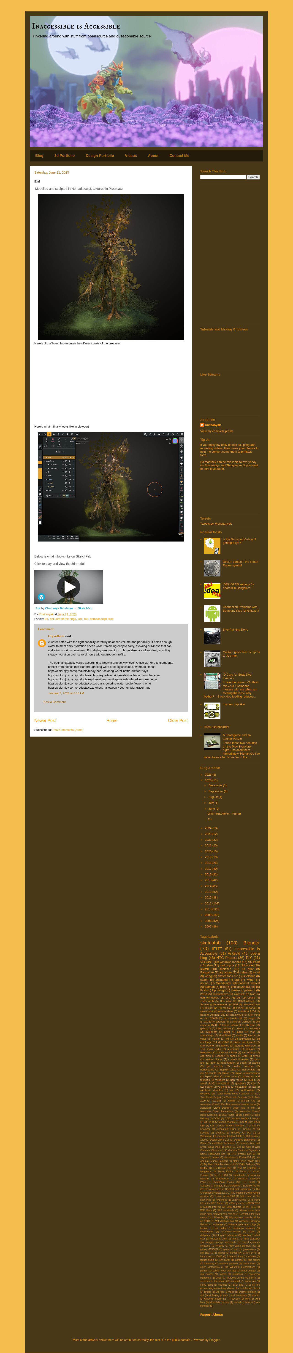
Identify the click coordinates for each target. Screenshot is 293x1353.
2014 (208, 886)
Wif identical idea (224, 1221)
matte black (249, 1263)
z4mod (237, 1302)
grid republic (215, 1066)
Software (224, 1045)
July (212, 802)
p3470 (240, 1007)
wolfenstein (247, 1090)
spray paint (206, 1285)
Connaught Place (226, 1129)
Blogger (214, 1340)
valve (203, 1038)
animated (221, 979)
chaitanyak (238, 986)
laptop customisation (247, 1072)
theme (251, 1035)
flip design (218, 990)
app (237, 979)
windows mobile (230, 962)
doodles (242, 972)
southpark (235, 1281)
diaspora (232, 1235)
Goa (238, 1147)
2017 (208, 868)
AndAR (231, 1100)
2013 (208, 891)
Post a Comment (54, 702)
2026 (208, 774)
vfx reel (220, 1292)
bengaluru (206, 1052)
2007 (208, 926)
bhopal (203, 1228)
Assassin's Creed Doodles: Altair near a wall (227, 1108)
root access (206, 1274)
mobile (227, 1007)
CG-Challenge (246, 1000)
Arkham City (248, 1100)
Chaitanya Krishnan (59, 608)
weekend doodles (211, 1090)
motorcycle (227, 965)
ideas (240, 1028)
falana (235, 1238)
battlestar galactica (238, 1224)
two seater (206, 1086)
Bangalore (207, 972)
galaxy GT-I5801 (209, 1249)
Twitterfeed (221, 1200)
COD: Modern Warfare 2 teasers (242, 1118)
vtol (254, 1086)
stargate (222, 1285)
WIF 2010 (251, 1207)
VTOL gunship (236, 1203)
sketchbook (223, 1083)
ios (202, 1072)
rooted (223, 1274)
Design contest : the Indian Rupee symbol (240, 563)
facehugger (228, 1062)
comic (233, 1055)
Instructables (220, 993)
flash (203, 990)
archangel (218, 1224)
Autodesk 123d (247, 1011)
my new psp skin (234, 704)
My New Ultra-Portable (216, 1164)
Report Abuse (211, 1314)
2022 (208, 839)
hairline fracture (243, 1066)
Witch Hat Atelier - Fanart (224, 813)
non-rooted (236, 1079)
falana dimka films (233, 1024)
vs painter (241, 1086)
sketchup (249, 976)
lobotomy (209, 1263)
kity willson (56, 636)
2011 (208, 903)
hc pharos (219, 1253)
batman (210, 986)
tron (253, 1083)
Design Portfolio (100, 156)
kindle (213, 1072)
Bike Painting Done (235, 629)
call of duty (248, 1052)
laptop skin (212, 1076)
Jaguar (204, 1157)
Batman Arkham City (212, 1014)
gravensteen (249, 1249)
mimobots (211, 1031)
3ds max (225, 1000)
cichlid (233, 1021)
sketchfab (210, 942)
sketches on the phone (212, 1281)
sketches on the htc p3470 (241, 1277)
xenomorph (207, 1000)
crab (245, 1055)
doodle (215, 997)
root (252, 1031)
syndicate (240, 1083)
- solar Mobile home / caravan (232, 1093)
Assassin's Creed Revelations (216, 1111)
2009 (208, 915)
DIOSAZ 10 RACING (228, 1132)
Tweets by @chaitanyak (216, 523)
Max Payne (207, 1045)
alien (209, 965)
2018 (208, 862)
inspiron (252, 1256)
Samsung (206, 1004)
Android (234, 953)
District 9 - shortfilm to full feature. (218, 1143)
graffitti (256, 1062)
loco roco (231, 1076)
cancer (220, 1055)
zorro (203, 994)
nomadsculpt (98, 619)
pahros (204, 1270)
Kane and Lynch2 (244, 1042)
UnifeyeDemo (239, 1200)
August (214, 797)
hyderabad (206, 1256)
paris (240, 1031)
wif (227, 1038)
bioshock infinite (227, 1052)
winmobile (214, 1302)
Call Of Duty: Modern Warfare (220, 1122)
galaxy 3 (205, 1028)
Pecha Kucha (225, 1171)
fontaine (220, 1246)
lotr (86, 619)
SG (215, 1175)
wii (231, 1090)
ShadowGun (222, 1178)
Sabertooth (239, 1175)
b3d (235, 1004)
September (216, 791)
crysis (256, 1055)
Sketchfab (85, 608)
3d (46, 619)
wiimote (256, 1295)
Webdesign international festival (238, 983)
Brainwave (236, 1014)
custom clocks (213, 1059)
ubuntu (204, 983)
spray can (250, 1281)
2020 (208, 851)
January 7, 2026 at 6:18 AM (66, 693)
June (212, 808)
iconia (230, 1256)
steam (204, 979)
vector (216, 1038)
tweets (207, 1292)
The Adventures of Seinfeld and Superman (227, 1189)
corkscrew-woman (231, 1231)
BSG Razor (228, 1115)
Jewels (216, 1157)
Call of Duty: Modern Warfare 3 (228, 1125)
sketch (204, 969)
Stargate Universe (245, 1045)
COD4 (217, 1118)
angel (252, 1018)
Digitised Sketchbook (245, 1140)
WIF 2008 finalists (231, 1207)
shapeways (207, 1035)
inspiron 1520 (228, 1069)
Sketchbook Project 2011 (226, 1182)
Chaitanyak (213, 425)
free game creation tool (243, 1246)
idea (240, 1256)
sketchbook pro (228, 976)
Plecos (243, 1171)
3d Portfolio (64, 156)
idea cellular (223, 1028)
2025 (208, 780)
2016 (208, 874)
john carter (224, 1260)
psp (228, 997)
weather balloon (247, 1292)
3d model (247, 965)
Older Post (178, 720)
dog (202, 997)
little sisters (254, 1260)
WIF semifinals (225, 1210)
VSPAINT (206, 962)
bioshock (239, 993)
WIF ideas (206, 1210)
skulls (239, 1035)
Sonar (252, 1182)
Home (112, 720)
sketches (225, 969)
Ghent (228, 1147)
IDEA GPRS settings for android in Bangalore (238, 586)
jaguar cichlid (207, 1260)
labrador (239, 1260)
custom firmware (238, 1059)
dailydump (205, 1235)
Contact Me (179, 156)
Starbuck (205, 1185)
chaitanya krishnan (244, 1228)
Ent (38, 608)
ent (52, 619)
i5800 (219, 1256)
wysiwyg (205, 1093)
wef (202, 1295)
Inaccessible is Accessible (76, 26)
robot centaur (248, 1270)
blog (252, 993)
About (153, 156)
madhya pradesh (228, 1263)
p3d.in (252, 1079)
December (216, 785)
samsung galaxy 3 (243, 990)
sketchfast (225, 1035)
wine (247, 1299)
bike (223, 986)
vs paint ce (223, 1086)
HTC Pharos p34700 (243, 1154)
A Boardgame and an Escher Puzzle (237, 736)
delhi (213, 1062)
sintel (218, 1277)
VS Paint (254, 962)
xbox (226, 1302)
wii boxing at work (218, 1295)
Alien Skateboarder (216, 727)
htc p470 (251, 1253)
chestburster (206, 1231)
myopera (220, 1079)
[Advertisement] (230, 253)
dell (253, 986)
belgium (250, 1048)
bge (254, 1224)
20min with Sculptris (236, 1097)
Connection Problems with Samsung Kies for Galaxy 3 (241, 608)
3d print (247, 969)
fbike (252, 1024)
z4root (248, 1302)
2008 (208, 920)
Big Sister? (244, 1115)
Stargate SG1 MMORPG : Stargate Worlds (237, 1185)
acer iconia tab (233, 1018)
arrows (204, 1021)
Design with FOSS (219, 1140)
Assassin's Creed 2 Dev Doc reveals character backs (228, 1104)
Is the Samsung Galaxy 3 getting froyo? (239, 541)
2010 (208, 909)
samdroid (205, 1083)
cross (251, 1231)
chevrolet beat (251, 1004)
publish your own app (224, 1270)
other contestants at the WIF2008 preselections (227, 1267)
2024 (208, 828)
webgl (209, 976)
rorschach (237, 1274)
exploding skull (218, 1238)
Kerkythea (229, 1157)
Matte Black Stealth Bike (246, 1161)
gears (243, 1062)
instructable (248, 1069)
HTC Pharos (227, 958)
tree (111, 619)
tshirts (246, 1288)
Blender (251, 942)
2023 (208, 834)
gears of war (230, 1249)
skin (238, 997)
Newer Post (45, 720)
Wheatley (219, 1217)
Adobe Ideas (225, 1011)
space (251, 997)
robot (256, 972)
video (231, 1292)
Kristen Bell (245, 1157)
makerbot (254, 1028)
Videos (131, 156)
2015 (208, 880)
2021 (208, 845)
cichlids (246, 1021)
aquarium (225, 972)
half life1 (204, 1253)
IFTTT (217, 949)
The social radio (210, 1048)
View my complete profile (216, 431)
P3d (239, 1168)
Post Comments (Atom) (68, 730)
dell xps (220, 1235)
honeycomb (207, 1069)
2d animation (243, 1038)
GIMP (225, 1042)
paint (227, 1031)
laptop (225, 1072)
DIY (249, 958)
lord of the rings (66, 619)
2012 (208, 897)
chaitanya (219, 1021)
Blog (39, 156)
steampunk (206, 1011)
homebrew (235, 1253)
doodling (246, 1235)
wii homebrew (240, 1295)
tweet (257, 1288)
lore (80, 619)
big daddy (220, 1228)
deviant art (211, 1007)
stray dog (238, 1285)
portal (252, 1007)
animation (222, 1004)
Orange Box (225, 1168)
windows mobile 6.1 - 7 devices (222, 1299)
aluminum (233, 1048)
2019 (208, 857)
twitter (251, 979)
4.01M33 (216, 1100)
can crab (205, 1055)
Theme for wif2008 (224, 1196)
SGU (225, 1175)
